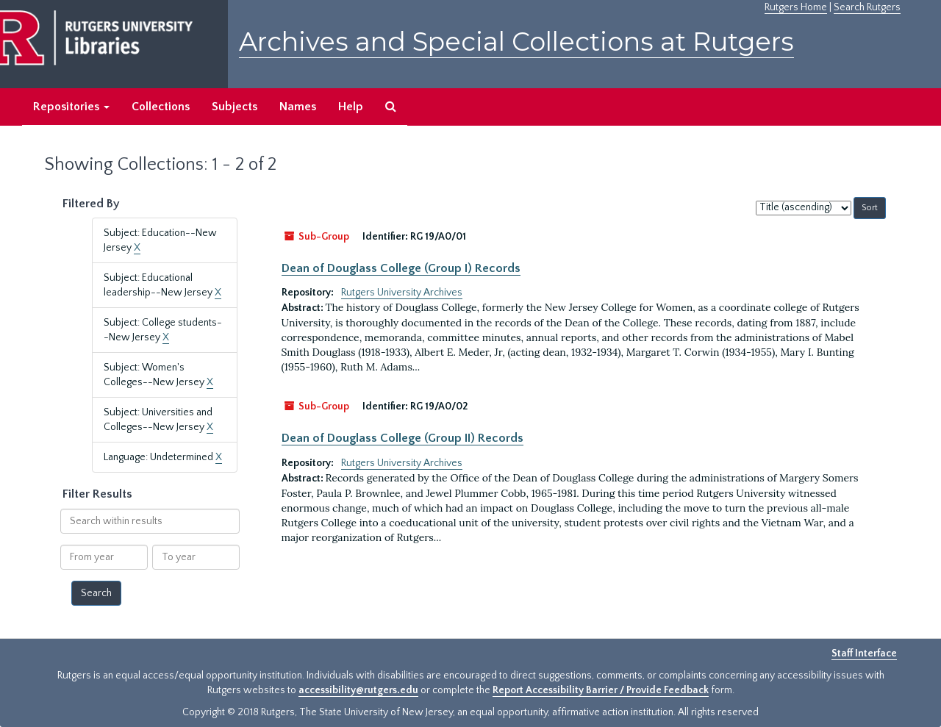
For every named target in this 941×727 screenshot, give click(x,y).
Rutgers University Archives (401, 292)
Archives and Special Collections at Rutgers (516, 41)
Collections (161, 106)
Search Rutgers (867, 7)
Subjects (234, 106)
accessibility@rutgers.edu (358, 690)
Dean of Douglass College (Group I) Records (401, 268)
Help (350, 106)
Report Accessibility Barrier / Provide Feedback (601, 690)
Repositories (71, 106)
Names (297, 106)
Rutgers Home (796, 7)
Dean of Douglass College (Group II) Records (402, 438)
